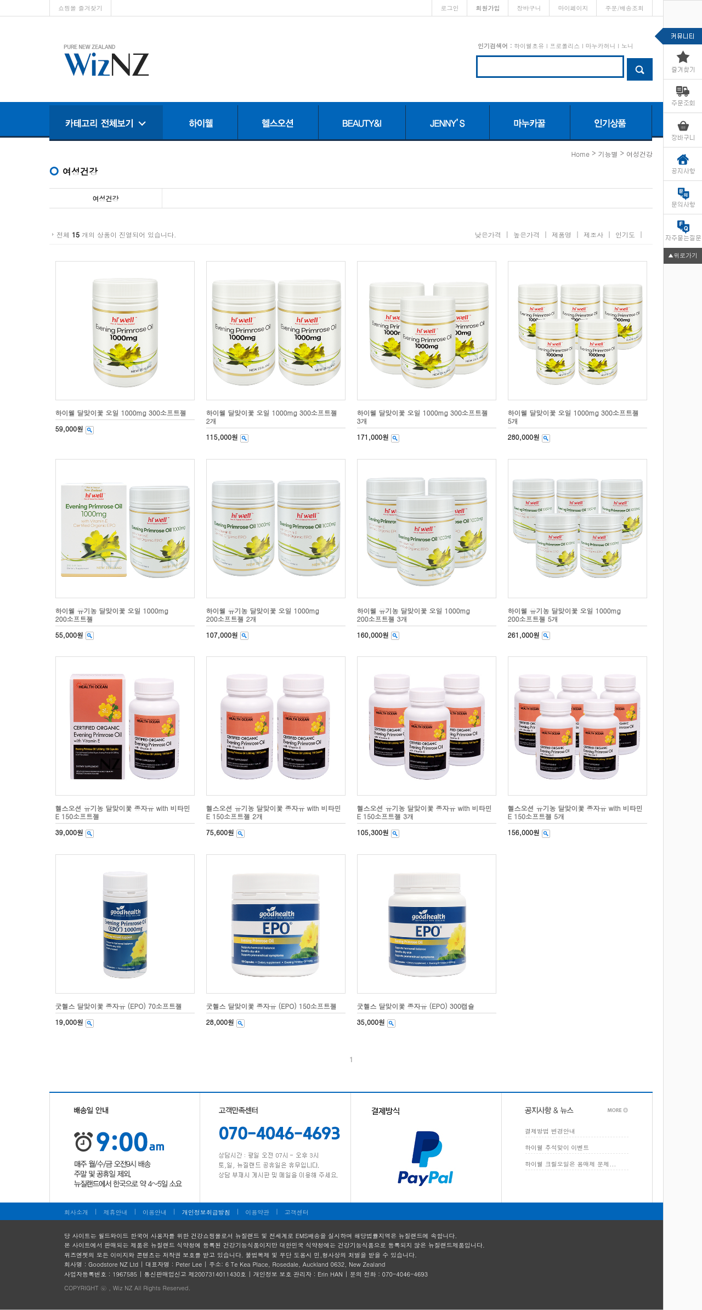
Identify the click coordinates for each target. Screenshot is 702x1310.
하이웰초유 (529, 46)
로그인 (449, 8)
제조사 (593, 234)
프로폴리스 (565, 46)
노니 (627, 46)
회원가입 (487, 8)
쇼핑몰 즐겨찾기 (80, 8)
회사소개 (76, 1212)
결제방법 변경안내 (550, 1131)
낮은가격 (488, 234)
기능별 (608, 153)
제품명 (561, 234)
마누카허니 (600, 46)
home (580, 153)
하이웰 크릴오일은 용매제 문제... (570, 1164)
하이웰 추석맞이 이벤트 (557, 1147)
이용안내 (155, 1212)
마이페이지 (573, 8)
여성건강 (639, 153)
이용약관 (257, 1212)
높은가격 (526, 234)
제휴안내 (116, 1212)
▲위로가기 (683, 255)
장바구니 (529, 8)
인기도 (625, 234)
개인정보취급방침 (206, 1212)
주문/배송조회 (624, 8)
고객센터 (297, 1212)
